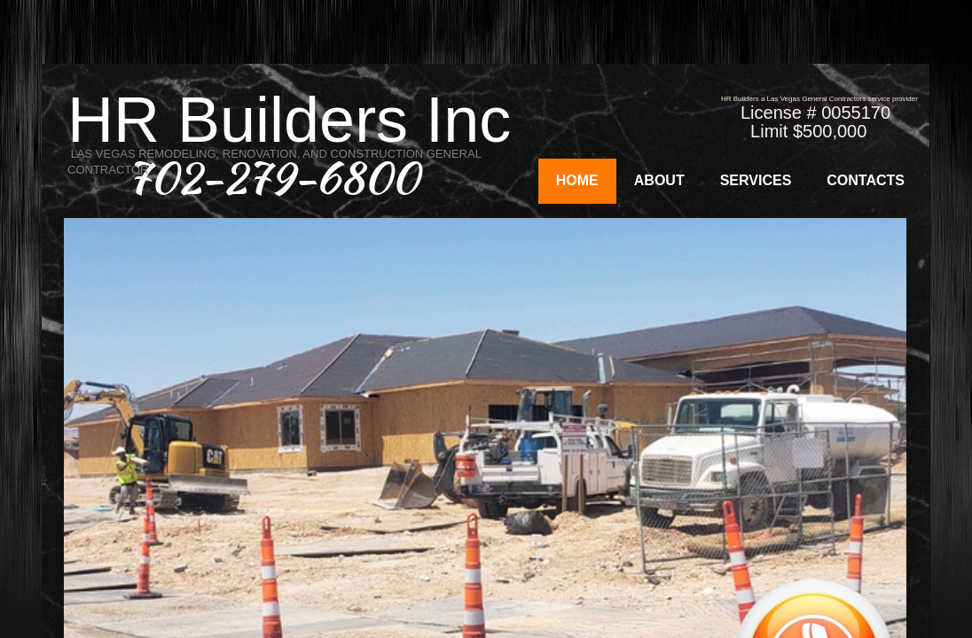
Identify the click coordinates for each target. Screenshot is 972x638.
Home (577, 180)
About (659, 180)
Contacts (866, 180)
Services (756, 180)
